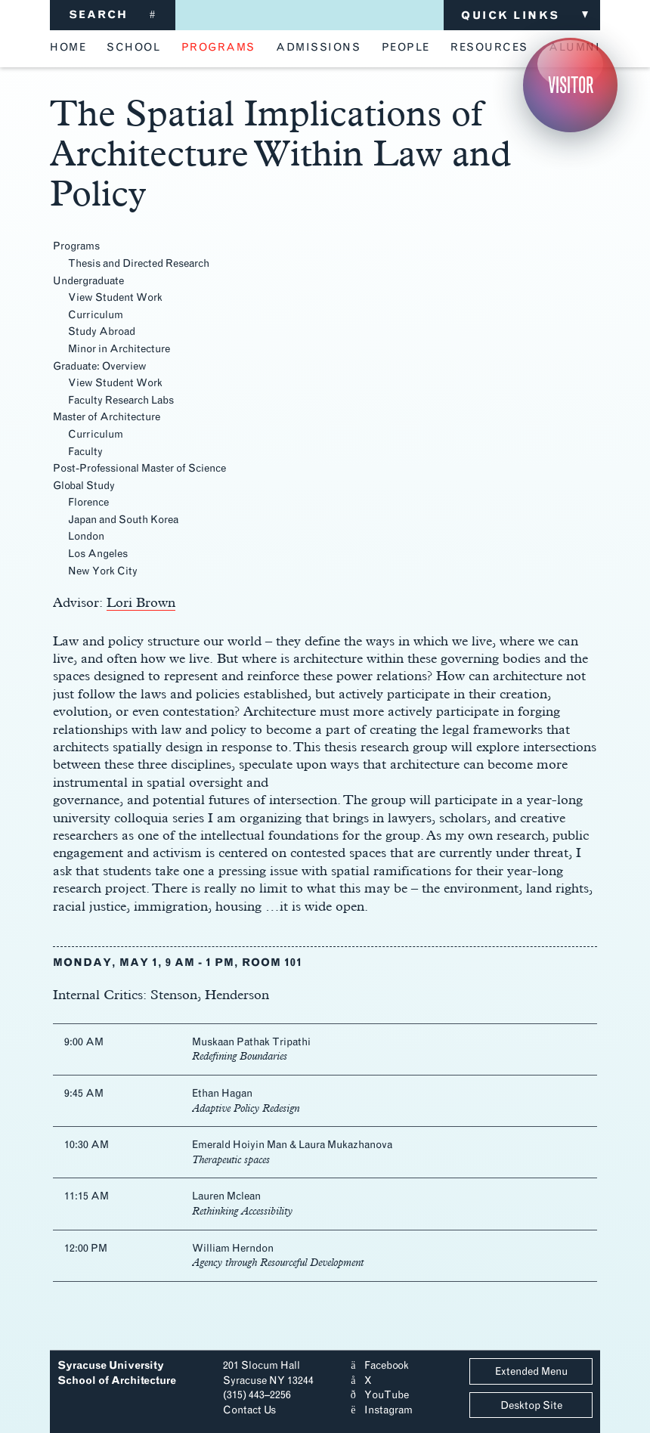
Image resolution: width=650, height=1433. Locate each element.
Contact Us (249, 1410)
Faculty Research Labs (121, 400)
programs (218, 48)
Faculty (85, 451)
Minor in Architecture (119, 348)
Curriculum (95, 314)
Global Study (84, 485)
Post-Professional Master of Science (139, 468)
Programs (76, 246)
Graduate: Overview (100, 366)
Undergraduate (88, 280)
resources (489, 48)
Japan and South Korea (123, 519)
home (68, 48)
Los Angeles (98, 553)
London (86, 536)
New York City (103, 571)
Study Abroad (101, 331)
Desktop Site (531, 1405)
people (406, 48)
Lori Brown (141, 602)
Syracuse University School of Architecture (116, 1373)
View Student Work (115, 297)
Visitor (570, 85)
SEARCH (112, 14)
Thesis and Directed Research (138, 263)
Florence (88, 502)
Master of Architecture (106, 416)
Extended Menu (531, 1371)
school (133, 48)
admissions (318, 48)
